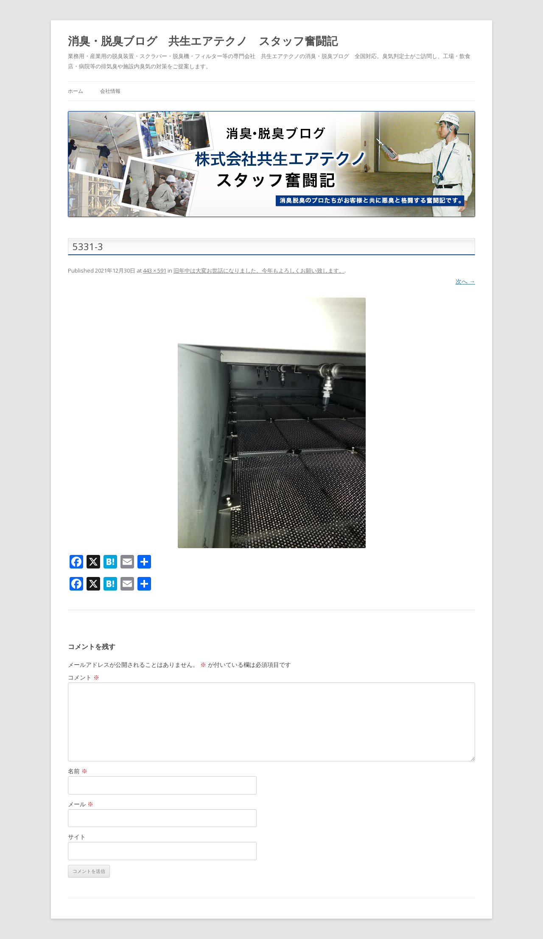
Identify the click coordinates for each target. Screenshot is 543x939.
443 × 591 (154, 270)
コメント (83, 677)
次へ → (465, 281)
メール (80, 804)
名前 (77, 771)
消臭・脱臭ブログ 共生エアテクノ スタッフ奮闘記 (203, 40)
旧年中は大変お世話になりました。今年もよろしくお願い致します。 (259, 270)
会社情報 (110, 91)
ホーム (75, 91)
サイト (77, 837)
